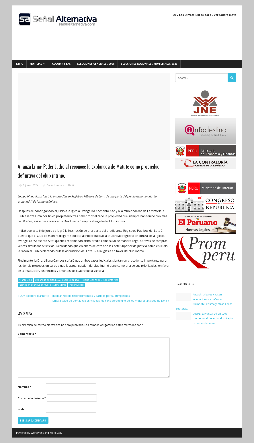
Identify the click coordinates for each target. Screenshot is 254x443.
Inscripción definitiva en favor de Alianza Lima (42, 284)
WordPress (37, 432)
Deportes (27, 154)
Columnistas (61, 63)
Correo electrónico (32, 398)
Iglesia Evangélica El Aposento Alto (100, 279)
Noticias (36, 63)
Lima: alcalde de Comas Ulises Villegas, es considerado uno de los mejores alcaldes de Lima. (109, 300)
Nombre (24, 387)
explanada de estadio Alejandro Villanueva (57, 279)
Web (21, 409)
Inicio (19, 63)
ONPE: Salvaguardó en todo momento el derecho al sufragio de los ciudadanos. (213, 318)
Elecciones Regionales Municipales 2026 (149, 63)
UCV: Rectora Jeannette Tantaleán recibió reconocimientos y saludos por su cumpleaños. (74, 295)
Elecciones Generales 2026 (95, 63)
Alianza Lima (25, 279)
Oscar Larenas (55, 185)
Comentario (27, 334)
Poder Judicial (76, 284)
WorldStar (55, 432)
